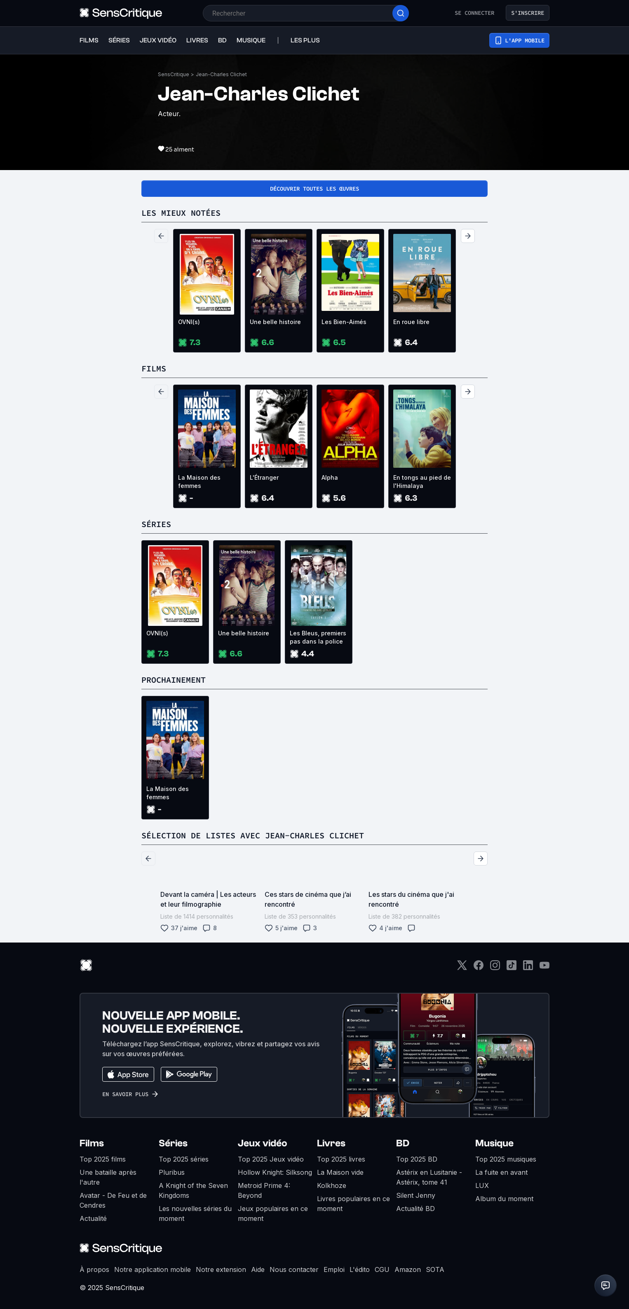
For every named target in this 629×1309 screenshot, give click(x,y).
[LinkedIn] (528, 967)
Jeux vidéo (262, 1143)
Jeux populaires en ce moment (273, 1213)
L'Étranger (264, 477)
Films (92, 1143)
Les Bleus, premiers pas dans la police (318, 637)
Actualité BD (415, 1208)
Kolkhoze (331, 1185)
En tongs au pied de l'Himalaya (422, 481)
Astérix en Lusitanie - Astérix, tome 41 (429, 1177)
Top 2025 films (103, 1159)
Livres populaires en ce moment (353, 1204)
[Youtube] (544, 967)
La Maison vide (340, 1172)
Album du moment (504, 1199)
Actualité (93, 1218)
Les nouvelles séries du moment (195, 1213)
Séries (173, 1143)
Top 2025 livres (341, 1159)
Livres (331, 1143)
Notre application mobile (152, 1269)
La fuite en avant (501, 1172)
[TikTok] (511, 967)
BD (402, 1143)
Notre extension (221, 1269)
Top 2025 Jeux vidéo (271, 1159)
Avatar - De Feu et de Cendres (113, 1200)
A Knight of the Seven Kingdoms (193, 1190)
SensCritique (173, 74)
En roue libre (411, 321)
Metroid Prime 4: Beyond (264, 1190)
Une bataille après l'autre (108, 1177)
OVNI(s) (189, 321)
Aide (258, 1269)
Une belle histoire (275, 321)
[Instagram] (495, 967)
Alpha (330, 477)
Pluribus (172, 1172)
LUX (482, 1185)
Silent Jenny (415, 1195)
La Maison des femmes (199, 481)
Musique (494, 1143)
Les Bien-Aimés (344, 321)
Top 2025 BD (416, 1159)
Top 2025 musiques (505, 1159)
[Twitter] (462, 967)
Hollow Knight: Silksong (275, 1172)
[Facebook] (478, 967)
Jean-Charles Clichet (221, 74)
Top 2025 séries (184, 1159)
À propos (94, 1269)
